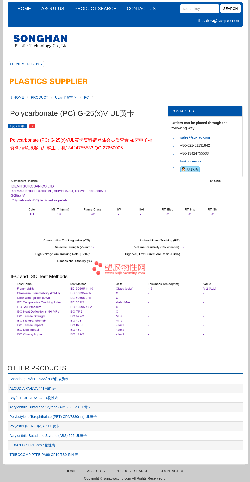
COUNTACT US (172, 471)
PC (86, 97)
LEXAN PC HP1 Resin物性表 (32, 445)
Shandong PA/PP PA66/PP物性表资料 (39, 379)
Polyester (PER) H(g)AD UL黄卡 (35, 426)
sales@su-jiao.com (221, 20)
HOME (24, 8)
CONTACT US (141, 8)
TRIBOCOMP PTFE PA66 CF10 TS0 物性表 (44, 455)
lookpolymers (190, 161)
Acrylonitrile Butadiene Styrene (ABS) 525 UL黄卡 (48, 436)
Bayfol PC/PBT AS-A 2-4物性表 (34, 398)
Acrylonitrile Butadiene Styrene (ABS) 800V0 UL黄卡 (50, 407)
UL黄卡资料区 (66, 97)
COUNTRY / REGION (26, 64)
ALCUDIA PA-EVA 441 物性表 (33, 388)
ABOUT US (52, 8)
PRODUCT (39, 97)
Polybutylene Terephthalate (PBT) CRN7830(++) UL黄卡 (53, 417)
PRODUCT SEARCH (95, 8)
